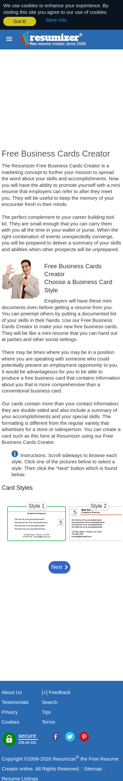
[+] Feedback (56, 691)
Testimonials (15, 701)
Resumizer (64, 758)
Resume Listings (20, 778)
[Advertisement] (61, 103)
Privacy (10, 711)
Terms (48, 721)
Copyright (12, 758)
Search (50, 701)
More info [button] (56, 20)
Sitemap (93, 768)
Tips (46, 711)
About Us (12, 691)
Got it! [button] (19, 21)
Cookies (10, 721)
